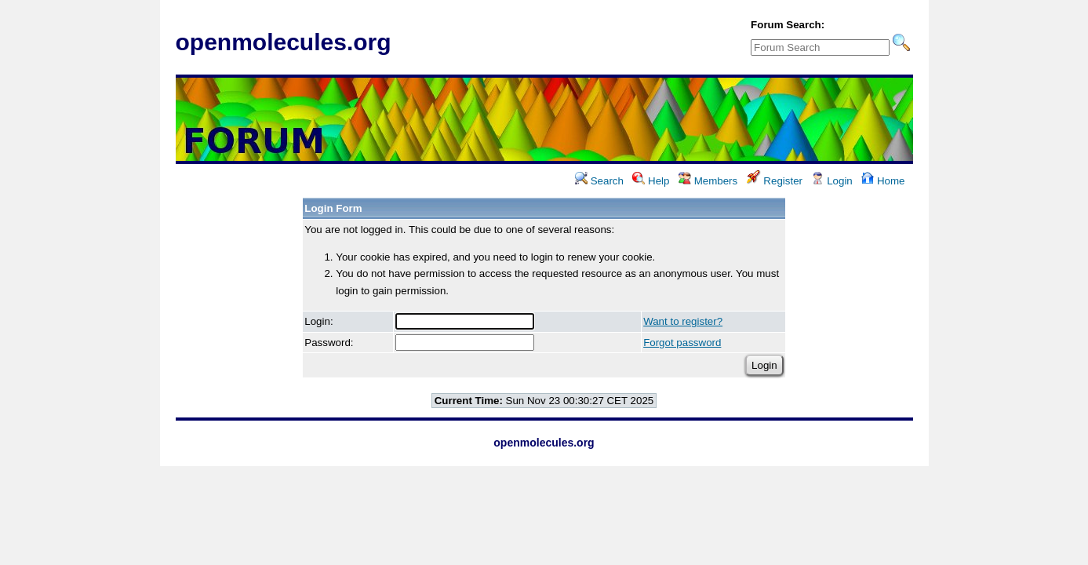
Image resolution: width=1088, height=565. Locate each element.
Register (774, 181)
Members (708, 181)
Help (650, 181)
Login (831, 181)
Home (882, 181)
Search (599, 181)
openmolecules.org (283, 42)
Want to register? (682, 321)
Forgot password (682, 342)
